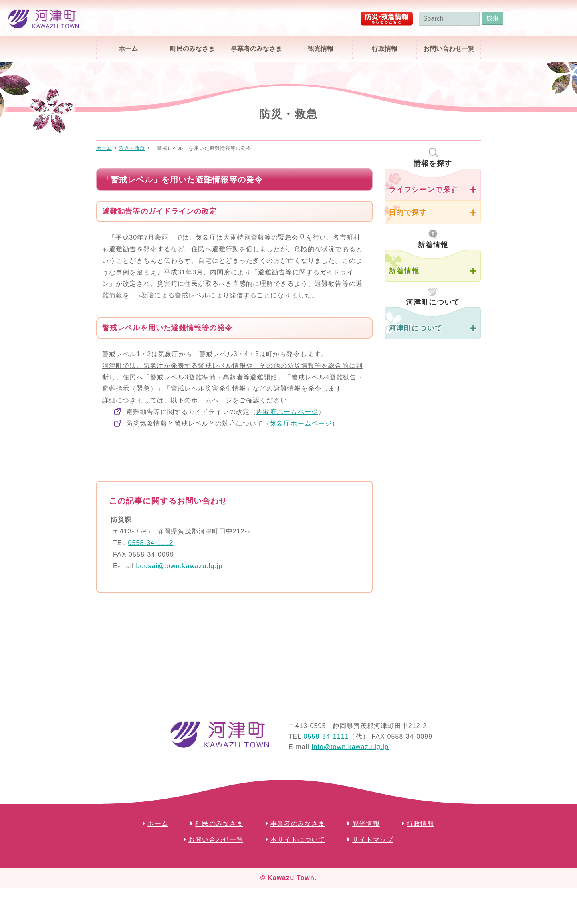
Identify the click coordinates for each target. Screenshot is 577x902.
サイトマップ (372, 839)
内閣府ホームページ (287, 411)
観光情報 (320, 48)
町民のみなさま (192, 48)
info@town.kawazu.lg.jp (350, 746)
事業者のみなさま (256, 48)
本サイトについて (297, 839)
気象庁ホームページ (301, 423)
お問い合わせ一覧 (448, 48)
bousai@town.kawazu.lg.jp (179, 566)
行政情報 (384, 48)
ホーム (128, 48)
